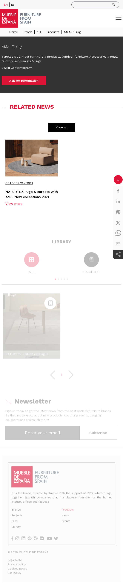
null (39, 32)
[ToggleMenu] (118, 17)
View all (61, 127)
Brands (27, 32)
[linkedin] (118, 201)
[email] (118, 243)
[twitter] (118, 222)
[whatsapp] (118, 233)
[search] (95, 4)
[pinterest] (118, 212)
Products (52, 32)
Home (13, 32)
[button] (118, 17)
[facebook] (118, 190)
